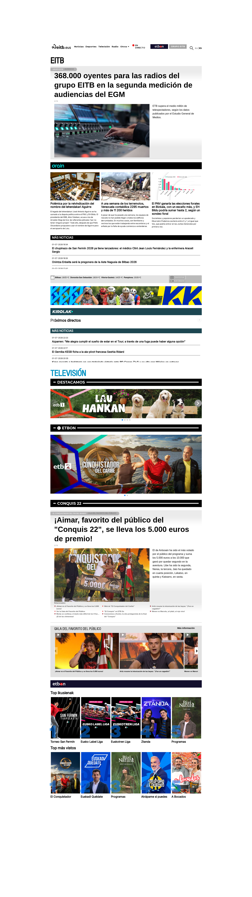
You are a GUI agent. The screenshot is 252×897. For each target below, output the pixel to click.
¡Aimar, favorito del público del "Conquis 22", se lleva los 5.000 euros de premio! (121, 529)
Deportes (91, 46)
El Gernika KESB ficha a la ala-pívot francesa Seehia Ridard (88, 351)
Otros (123, 46)
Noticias (79, 46)
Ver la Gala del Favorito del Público (70, 611)
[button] (122, 420)
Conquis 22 (69, 503)
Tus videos (177, 281)
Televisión (104, 46)
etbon (69, 428)
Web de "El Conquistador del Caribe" (119, 606)
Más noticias (62, 237)
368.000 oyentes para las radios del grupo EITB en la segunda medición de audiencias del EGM (123, 85)
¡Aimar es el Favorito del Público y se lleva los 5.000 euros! (79, 671)
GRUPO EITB (178, 46)
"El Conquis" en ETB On (114, 611)
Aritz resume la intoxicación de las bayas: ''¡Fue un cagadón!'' (145, 671)
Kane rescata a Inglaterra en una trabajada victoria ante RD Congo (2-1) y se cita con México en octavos (115, 362)
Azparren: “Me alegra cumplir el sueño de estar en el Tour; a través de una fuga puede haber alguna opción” (118, 341)
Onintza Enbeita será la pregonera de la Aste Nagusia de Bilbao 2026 (94, 262)
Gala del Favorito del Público (77, 629)
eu (196, 48)
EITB (57, 61)
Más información (186, 628)
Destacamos (71, 382)
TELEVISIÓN (68, 373)
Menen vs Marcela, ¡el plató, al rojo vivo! (168, 611)
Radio (115, 46)
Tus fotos (177, 277)
